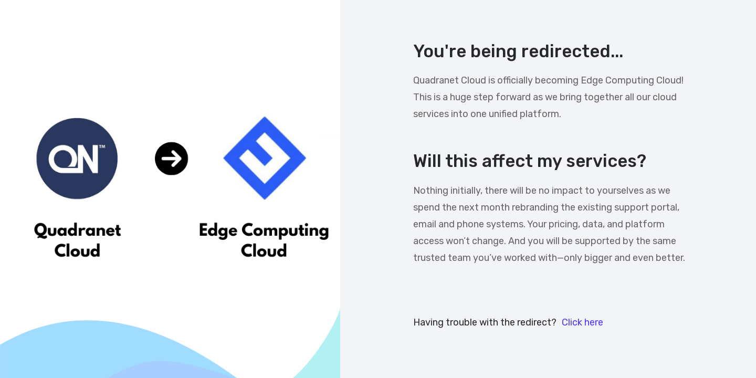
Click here (582, 322)
